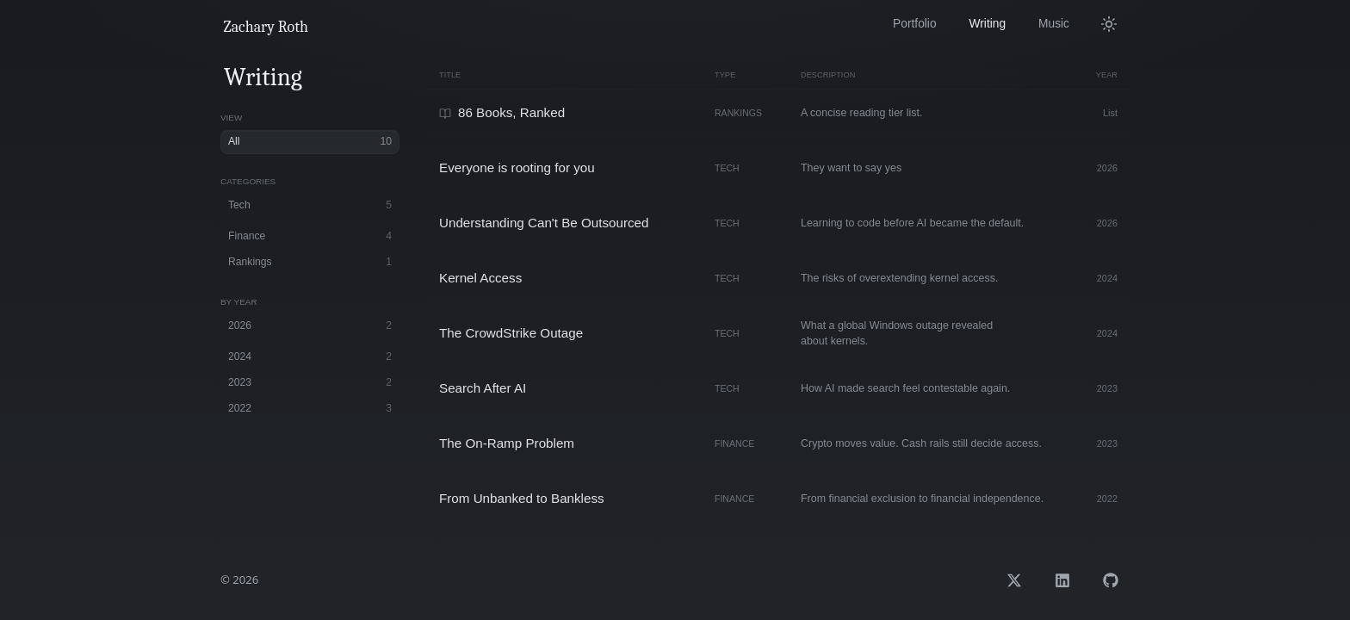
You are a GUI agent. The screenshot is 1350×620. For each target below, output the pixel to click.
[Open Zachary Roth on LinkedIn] (1062, 580)
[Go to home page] (266, 27)
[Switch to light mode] (1111, 24)
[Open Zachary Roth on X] (1014, 580)
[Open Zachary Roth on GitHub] (1111, 580)
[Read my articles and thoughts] (988, 24)
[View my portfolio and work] (914, 24)
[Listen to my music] (1054, 24)
